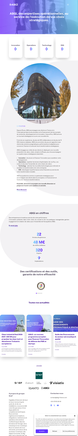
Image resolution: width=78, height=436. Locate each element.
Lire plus (4, 354)
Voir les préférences (69, 431)
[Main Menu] (68, 5)
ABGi (32, 213)
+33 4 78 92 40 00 (55, 401)
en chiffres (42, 213)
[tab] (36, 293)
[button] (75, 416)
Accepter (42, 431)
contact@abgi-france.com (58, 397)
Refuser (54, 431)
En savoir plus (13, 225)
